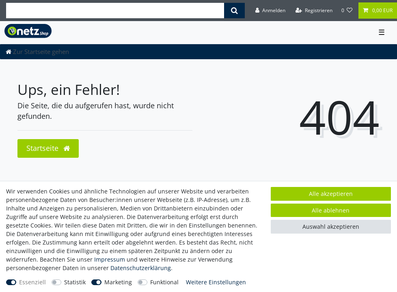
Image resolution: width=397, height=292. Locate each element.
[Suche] (234, 10)
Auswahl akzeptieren (330, 226)
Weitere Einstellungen (216, 282)
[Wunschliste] (347, 10)
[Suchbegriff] (115, 10)
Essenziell (32, 282)
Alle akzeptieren (331, 194)
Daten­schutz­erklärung (140, 268)
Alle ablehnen (331, 210)
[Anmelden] (270, 10)
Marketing (118, 282)
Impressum (109, 259)
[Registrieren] (314, 10)
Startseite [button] (48, 148)
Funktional (164, 282)
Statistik (75, 282)
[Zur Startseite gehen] (37, 51)
